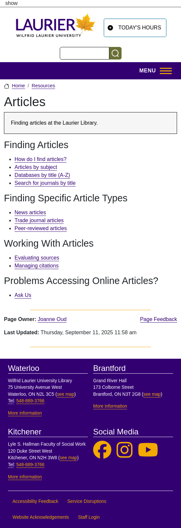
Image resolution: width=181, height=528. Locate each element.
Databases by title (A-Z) (42, 175)
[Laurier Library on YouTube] (148, 450)
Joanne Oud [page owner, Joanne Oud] (52, 319)
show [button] (11, 3)
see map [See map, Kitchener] (68, 457)
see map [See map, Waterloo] (65, 394)
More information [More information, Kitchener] (25, 476)
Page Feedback (158, 319)
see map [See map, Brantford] (152, 394)
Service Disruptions (86, 501)
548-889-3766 (30, 400)
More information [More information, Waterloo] (25, 413)
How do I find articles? (40, 159)
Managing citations (36, 265)
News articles (30, 212)
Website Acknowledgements (41, 517)
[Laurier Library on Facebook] (102, 450)
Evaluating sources (37, 258)
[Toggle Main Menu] (153, 71)
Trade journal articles (39, 220)
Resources (43, 85)
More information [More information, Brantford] (110, 406)
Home (18, 85)
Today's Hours (139, 27)
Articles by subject (36, 167)
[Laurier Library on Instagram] (124, 450)
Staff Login (88, 517)
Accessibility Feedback (35, 501)
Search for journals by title (45, 183)
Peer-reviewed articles (41, 228)
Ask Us (23, 295)
